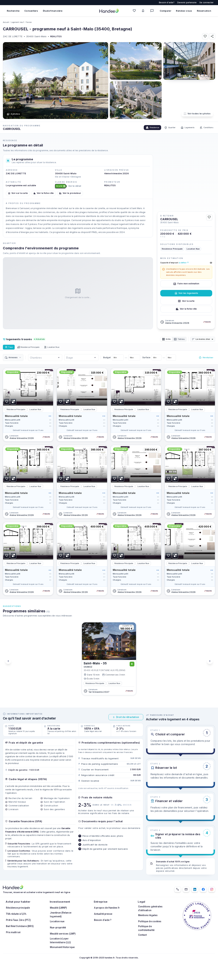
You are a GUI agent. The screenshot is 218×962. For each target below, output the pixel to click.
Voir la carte (186, 301)
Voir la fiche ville (43, 193)
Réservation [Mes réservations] (204, 10)
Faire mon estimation (186, 283)
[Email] (186, 889)
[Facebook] (203, 889)
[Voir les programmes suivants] (210, 662)
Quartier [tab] (164, 128)
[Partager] (212, 36)
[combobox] (204, 339)
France (29, 22)
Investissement (60, 901)
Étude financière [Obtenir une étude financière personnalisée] (52, 10)
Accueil (6, 22)
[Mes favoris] (135, 11)
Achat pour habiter (18, 901)
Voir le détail (74, 186)
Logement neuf (17, 22)
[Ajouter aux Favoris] (205, 36)
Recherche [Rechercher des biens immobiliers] (13, 10)
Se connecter (206, 2)
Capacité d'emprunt (186, 262)
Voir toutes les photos (197, 113)
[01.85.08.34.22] (177, 889)
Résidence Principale (32, 348)
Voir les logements (186, 293)
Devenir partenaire (187, 2)
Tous (9, 348)
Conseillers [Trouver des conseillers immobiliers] (31, 10)
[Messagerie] (153, 11)
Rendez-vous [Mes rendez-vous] (184, 10)
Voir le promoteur (70, 193)
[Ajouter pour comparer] (13, 403)
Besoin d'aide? (166, 2)
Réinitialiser (205, 358)
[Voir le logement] (28, 405)
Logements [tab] (184, 128)
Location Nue (58, 348)
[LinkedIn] (194, 889)
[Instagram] (211, 889)
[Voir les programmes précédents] (8, 662)
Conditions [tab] (205, 128)
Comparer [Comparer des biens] (165, 10)
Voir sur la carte (18, 193)
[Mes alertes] (144, 11)
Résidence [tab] (144, 128)
